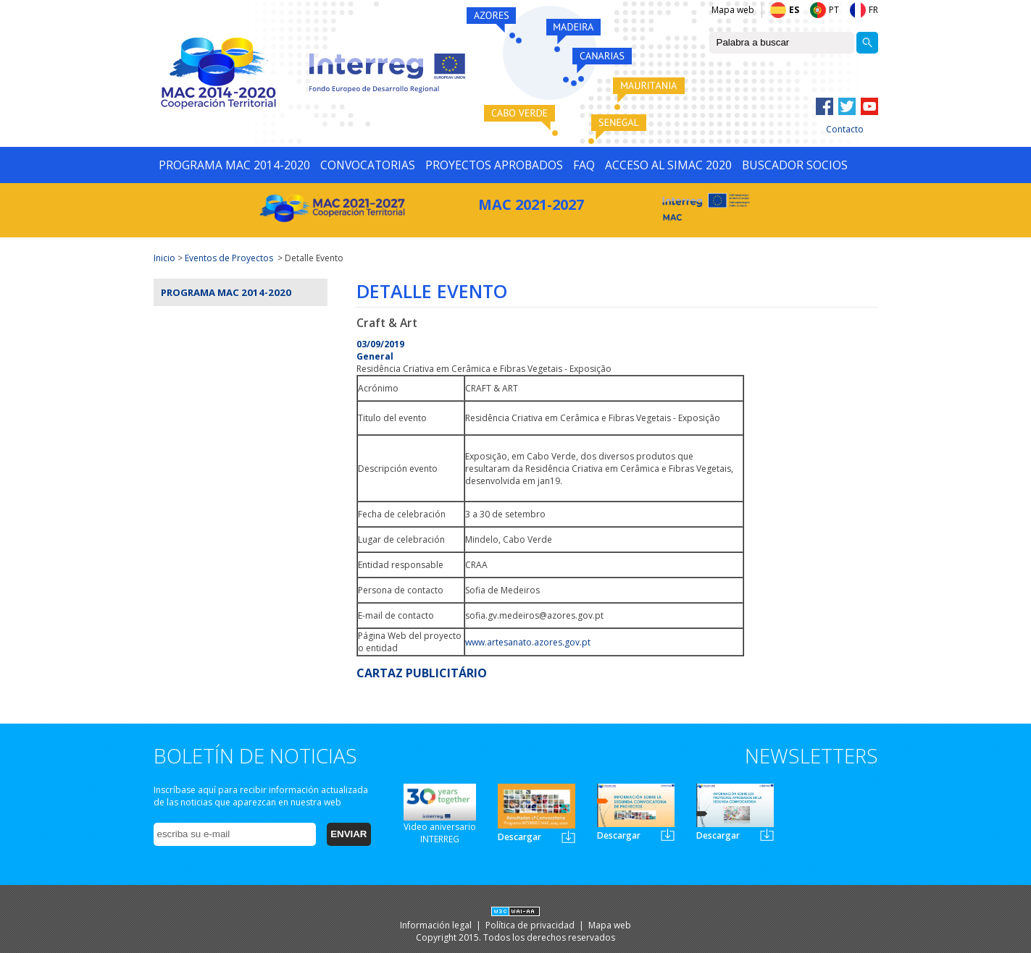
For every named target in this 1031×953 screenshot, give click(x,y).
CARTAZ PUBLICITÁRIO (421, 673)
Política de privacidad (531, 925)
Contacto (845, 129)
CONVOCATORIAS (367, 165)
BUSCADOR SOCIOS (795, 165)
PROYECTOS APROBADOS (494, 165)
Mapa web (732, 10)
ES (794, 10)
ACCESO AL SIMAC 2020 (668, 165)
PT (834, 10)
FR (873, 10)
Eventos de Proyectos (229, 258)
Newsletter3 (767, 835)
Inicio (164, 258)
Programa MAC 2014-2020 (226, 292)
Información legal (437, 925)
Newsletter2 (668, 835)
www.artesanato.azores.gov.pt (527, 642)
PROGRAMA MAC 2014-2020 (234, 165)
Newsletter (568, 837)
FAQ (584, 165)
